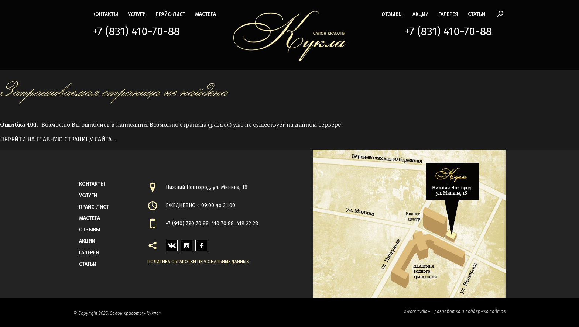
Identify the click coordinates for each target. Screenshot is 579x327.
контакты (105, 14)
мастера (205, 14)
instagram (186, 243)
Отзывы (392, 14)
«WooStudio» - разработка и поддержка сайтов (455, 311)
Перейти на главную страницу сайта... (58, 139)
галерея (448, 14)
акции (420, 14)
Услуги (137, 14)
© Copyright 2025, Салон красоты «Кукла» (117, 313)
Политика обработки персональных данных (198, 261)
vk (169, 243)
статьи (476, 14)
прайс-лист (170, 14)
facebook (201, 243)
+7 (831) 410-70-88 (136, 31)
